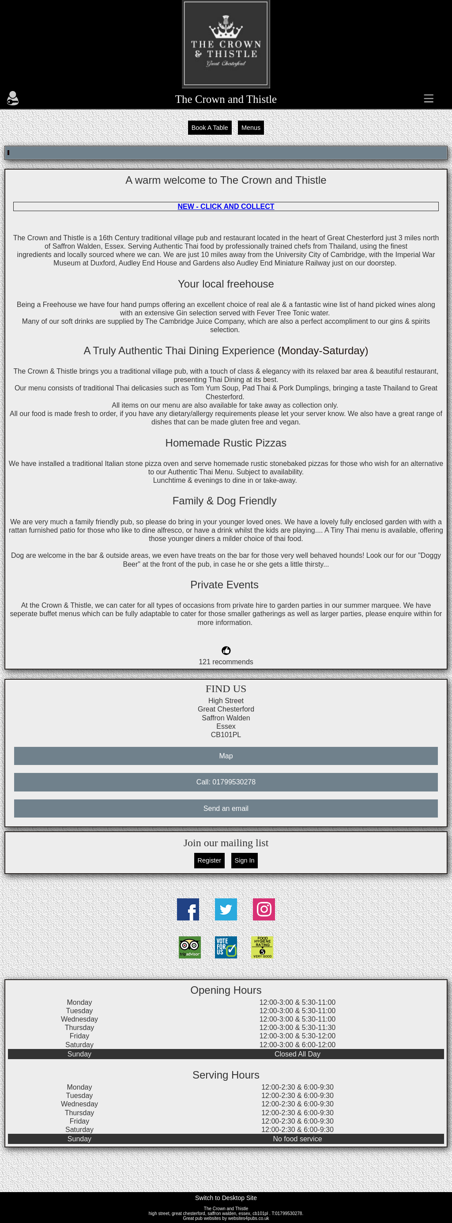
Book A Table (210, 127)
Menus (250, 127)
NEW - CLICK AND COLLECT (226, 206)
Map (226, 756)
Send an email (226, 808)
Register (210, 860)
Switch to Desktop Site (226, 1197)
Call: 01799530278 (226, 782)
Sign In (245, 860)
